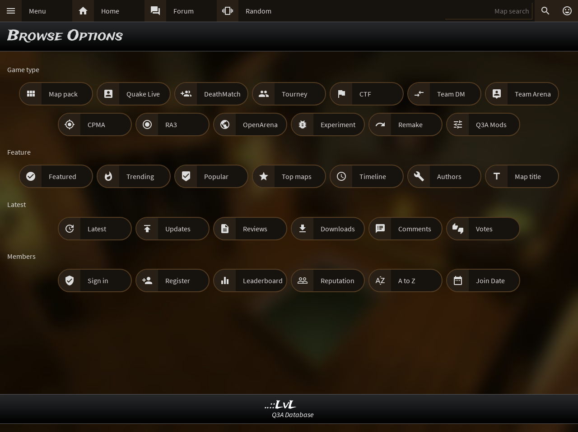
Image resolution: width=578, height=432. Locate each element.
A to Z (406, 280)
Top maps (297, 176)
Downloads (338, 228)
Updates (178, 228)
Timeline (372, 176)
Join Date (490, 280)
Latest (97, 228)
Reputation (337, 280)
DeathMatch (222, 93)
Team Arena (533, 93)
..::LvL (281, 405)
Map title (528, 176)
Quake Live (143, 93)
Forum (183, 10)
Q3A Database (293, 414)
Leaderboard (263, 280)
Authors (449, 176)
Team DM (451, 93)
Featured (62, 176)
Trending (140, 176)
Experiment (338, 124)
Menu (37, 10)
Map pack (63, 93)
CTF (365, 93)
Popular (216, 176)
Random (258, 10)
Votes (484, 228)
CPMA (96, 124)
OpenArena (260, 124)
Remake (410, 124)
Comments (414, 228)
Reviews (255, 228)
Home (110, 10)
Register (177, 280)
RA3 (171, 124)
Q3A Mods (491, 124)
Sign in (98, 280)
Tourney (294, 93)
